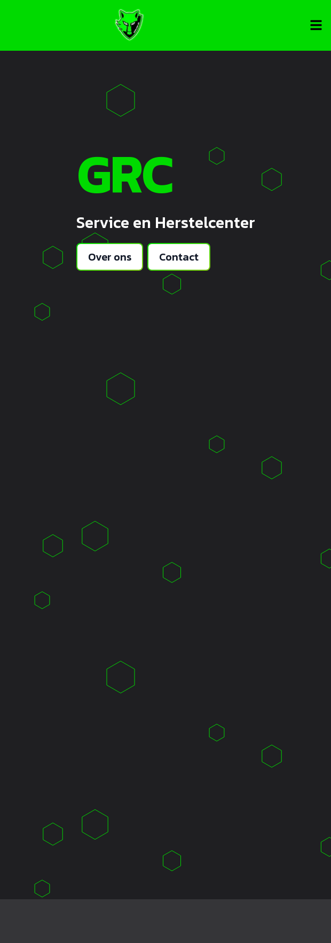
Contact (179, 257)
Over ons (109, 257)
